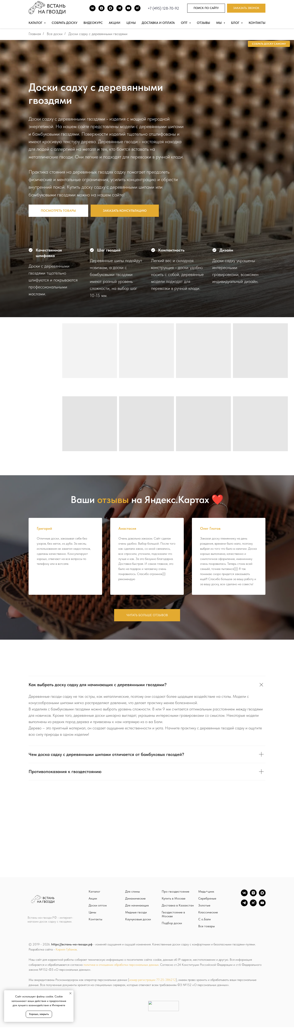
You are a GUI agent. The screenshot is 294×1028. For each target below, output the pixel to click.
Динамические (135, 899)
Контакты (257, 23)
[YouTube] (262, 906)
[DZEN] (101, 8)
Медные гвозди (136, 913)
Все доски (54, 34)
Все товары (206, 927)
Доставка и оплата (158, 23)
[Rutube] (137, 8)
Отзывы (203, 23)
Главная (35, 34)
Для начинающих (137, 906)
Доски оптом (98, 906)
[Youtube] (128, 8)
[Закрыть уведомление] (70, 993)
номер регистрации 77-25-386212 (152, 980)
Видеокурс (93, 23)
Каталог (94, 892)
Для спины (132, 892)
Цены (131, 23)
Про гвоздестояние (175, 892)
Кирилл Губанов (66, 950)
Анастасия (127, 528)
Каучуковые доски (138, 920)
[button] (246, 8)
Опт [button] (184, 23)
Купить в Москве (173, 899)
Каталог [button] (36, 23)
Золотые (204, 906)
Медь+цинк (206, 892)
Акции (114, 23)
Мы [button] (219, 23)
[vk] (244, 896)
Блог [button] (235, 23)
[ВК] (92, 8)
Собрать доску (64, 23)
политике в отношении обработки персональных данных (121, 965)
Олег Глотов (210, 528)
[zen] (253, 896)
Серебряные (207, 899)
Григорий (44, 528)
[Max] (110, 8)
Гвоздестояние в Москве (173, 915)
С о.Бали (204, 920)
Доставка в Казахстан (178, 906)
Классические (208, 913)
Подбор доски (172, 924)
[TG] (119, 8)
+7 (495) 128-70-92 (163, 8)
